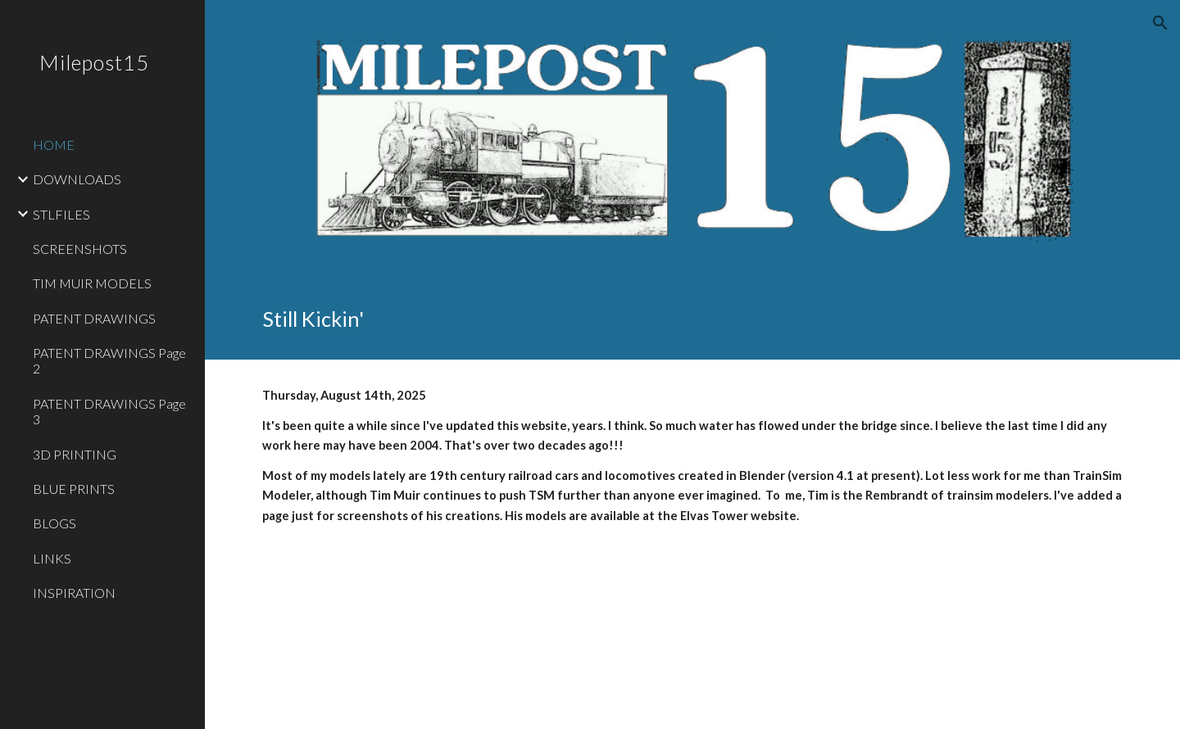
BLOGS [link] (54, 523)
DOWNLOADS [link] (77, 179)
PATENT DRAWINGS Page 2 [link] (109, 360)
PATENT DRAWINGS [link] (94, 318)
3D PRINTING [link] (74, 454)
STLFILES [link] (61, 214)
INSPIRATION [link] (74, 592)
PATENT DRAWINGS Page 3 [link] (109, 411)
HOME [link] (54, 144)
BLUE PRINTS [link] (74, 488)
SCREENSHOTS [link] (80, 248)
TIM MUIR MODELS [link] (92, 283)
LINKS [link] (52, 558)
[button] (1160, 23)
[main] (693, 319)
